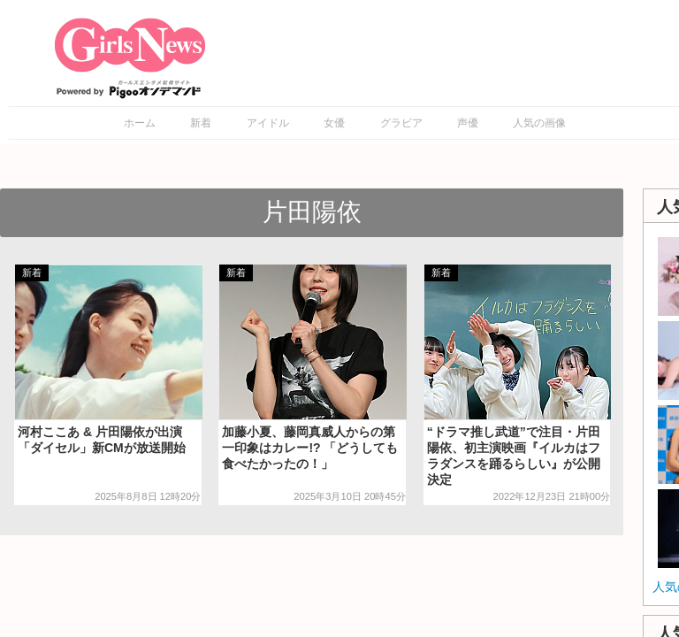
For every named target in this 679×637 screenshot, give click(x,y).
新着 (200, 123)
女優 (334, 123)
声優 (467, 123)
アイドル (268, 123)
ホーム (140, 123)
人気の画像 (539, 123)
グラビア (401, 123)
